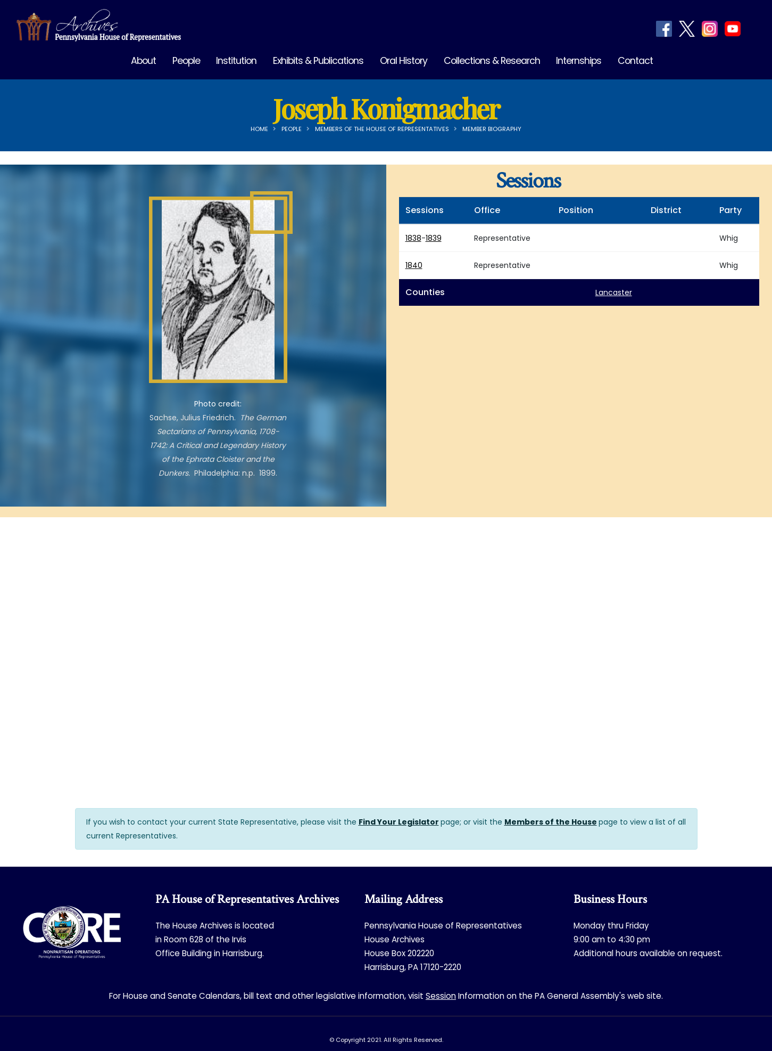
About (143, 60)
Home (259, 129)
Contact (635, 60)
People (186, 60)
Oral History (403, 60)
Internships (578, 60)
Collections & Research (492, 60)
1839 (434, 238)
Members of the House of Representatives (382, 129)
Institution (236, 60)
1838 (413, 238)
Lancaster (613, 292)
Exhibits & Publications (318, 60)
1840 (413, 265)
